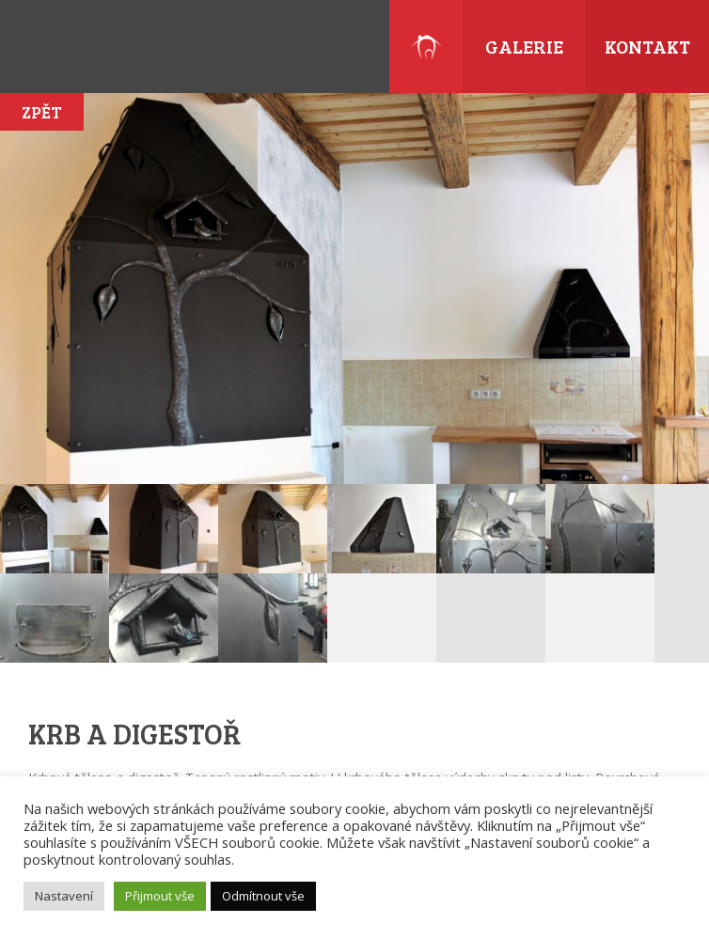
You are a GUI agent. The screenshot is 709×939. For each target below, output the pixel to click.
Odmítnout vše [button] (263, 895)
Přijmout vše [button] (160, 895)
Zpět (42, 112)
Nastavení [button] (64, 895)
